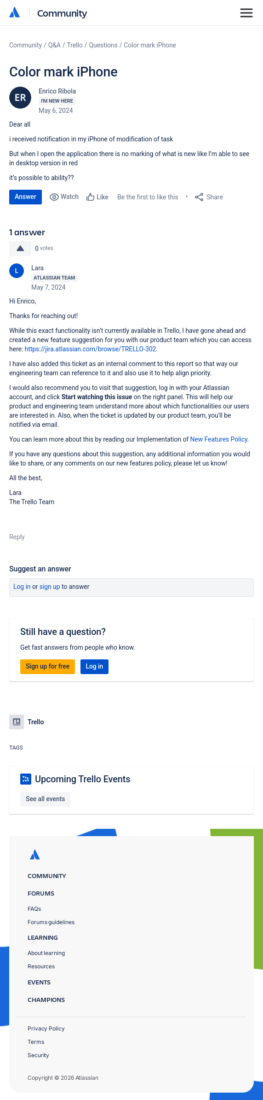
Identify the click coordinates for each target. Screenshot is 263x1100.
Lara (37, 268)
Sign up (50, 586)
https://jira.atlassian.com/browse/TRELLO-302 (90, 349)
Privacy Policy (46, 1028)
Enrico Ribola (57, 91)
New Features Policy (218, 439)
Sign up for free (47, 666)
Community (62, 12)
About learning (46, 952)
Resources (41, 966)
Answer (25, 196)
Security (38, 1055)
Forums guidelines (51, 922)
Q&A (54, 45)
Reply (17, 537)
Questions (103, 45)
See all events (45, 799)
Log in (22, 586)
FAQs (34, 908)
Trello (75, 45)
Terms (36, 1041)
